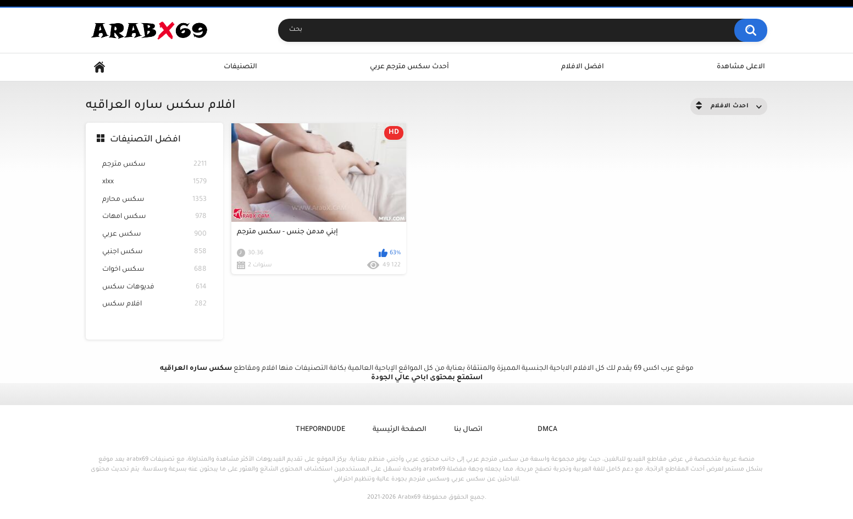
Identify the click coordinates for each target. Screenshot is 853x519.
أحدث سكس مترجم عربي (409, 67)
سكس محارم (154, 200)
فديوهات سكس (154, 287)
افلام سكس (154, 304)
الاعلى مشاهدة (741, 67)
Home (99, 67)
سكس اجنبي (154, 252)
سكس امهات (154, 217)
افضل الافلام (582, 67)
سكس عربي (154, 234)
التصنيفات (240, 67)
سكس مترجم (154, 165)
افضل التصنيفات (145, 140)
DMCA (547, 430)
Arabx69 (409, 497)
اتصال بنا (468, 430)
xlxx (154, 182)
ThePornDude (320, 430)
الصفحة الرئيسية (400, 430)
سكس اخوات (154, 270)
